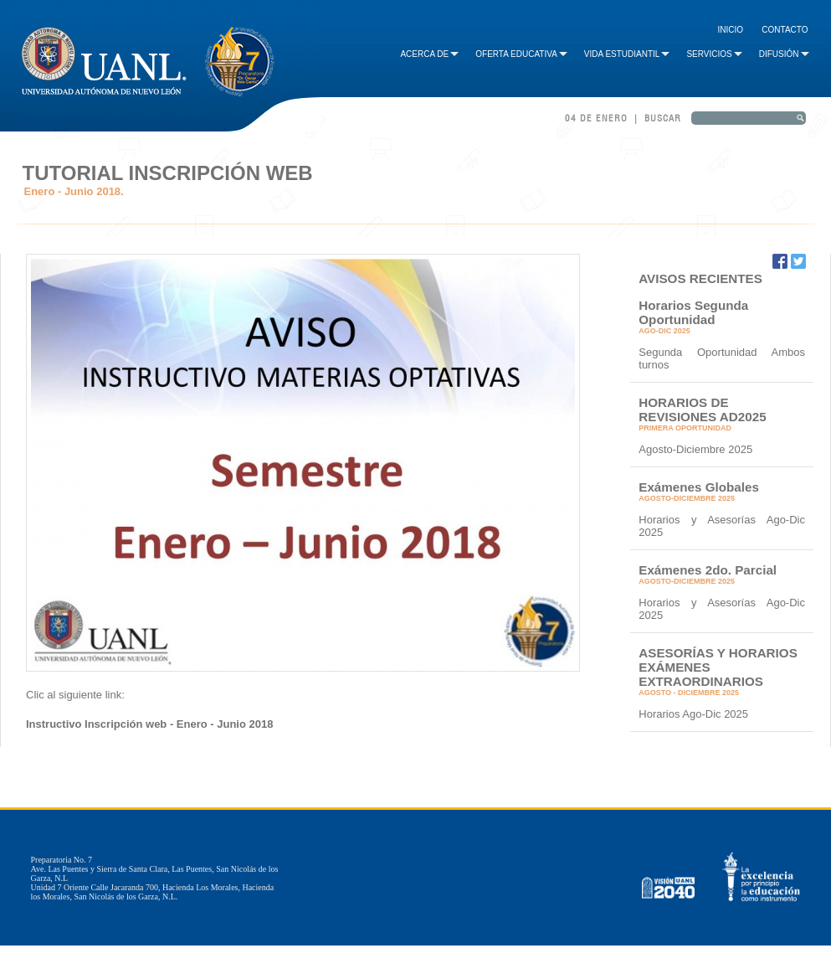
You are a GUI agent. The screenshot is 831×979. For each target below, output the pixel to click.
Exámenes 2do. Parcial (708, 570)
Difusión (784, 54)
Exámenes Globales (699, 487)
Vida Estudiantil (627, 54)
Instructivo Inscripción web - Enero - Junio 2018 (149, 724)
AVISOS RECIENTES (700, 278)
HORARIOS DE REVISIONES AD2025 (702, 409)
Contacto (785, 29)
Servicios (713, 54)
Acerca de (429, 54)
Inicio (731, 29)
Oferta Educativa (521, 54)
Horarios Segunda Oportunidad (693, 312)
